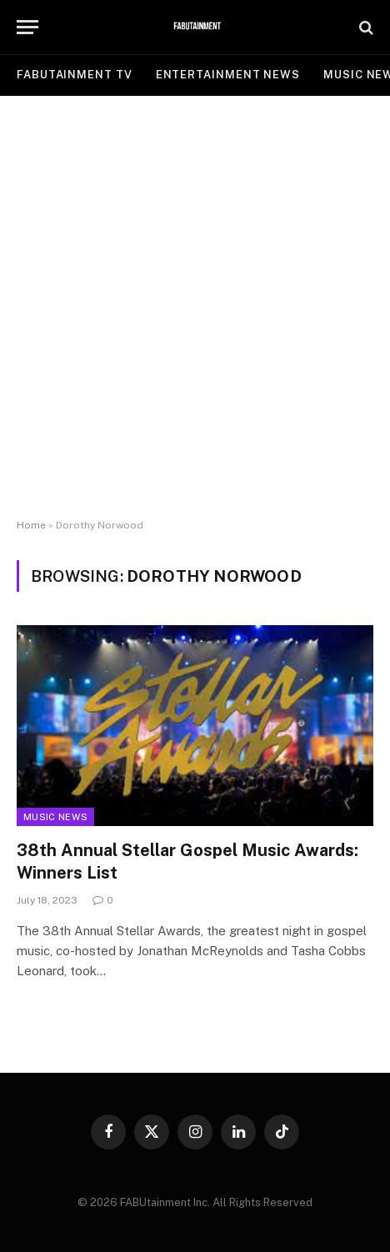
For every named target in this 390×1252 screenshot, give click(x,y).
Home (31, 525)
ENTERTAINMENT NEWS (228, 74)
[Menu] (27, 27)
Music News (55, 817)
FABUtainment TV (74, 74)
